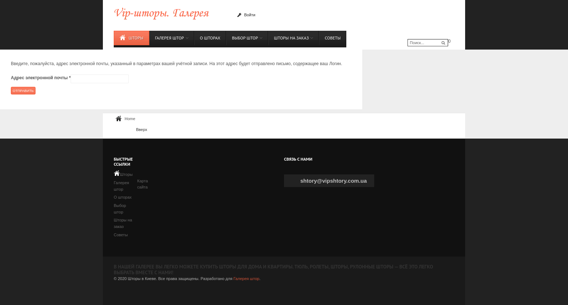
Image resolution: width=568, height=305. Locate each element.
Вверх (141, 129)
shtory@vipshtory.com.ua (333, 181)
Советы (121, 235)
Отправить (23, 91)
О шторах (122, 197)
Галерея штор (246, 278)
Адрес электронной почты (41, 77)
